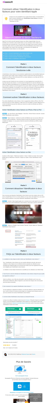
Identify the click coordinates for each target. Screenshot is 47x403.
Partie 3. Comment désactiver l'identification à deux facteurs (18, 56)
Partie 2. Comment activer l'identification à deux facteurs (17, 55)
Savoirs (33, 354)
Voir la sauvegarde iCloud (21, 375)
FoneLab (27, 300)
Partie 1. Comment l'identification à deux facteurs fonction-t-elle (18, 53)
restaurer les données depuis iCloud (20, 303)
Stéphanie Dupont (25, 354)
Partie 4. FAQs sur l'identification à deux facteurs (15, 58)
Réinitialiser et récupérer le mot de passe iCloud (21, 392)
